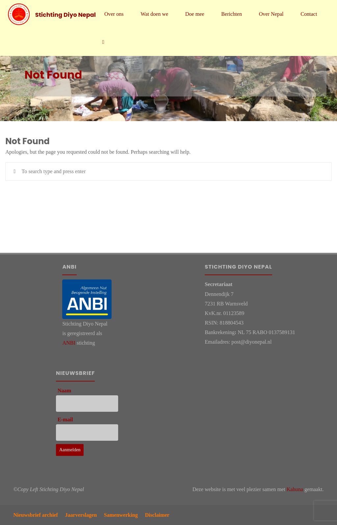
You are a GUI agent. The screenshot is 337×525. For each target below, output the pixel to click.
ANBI (68, 343)
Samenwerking (121, 515)
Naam (64, 390)
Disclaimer (157, 515)
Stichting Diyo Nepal (65, 14)
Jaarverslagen (81, 515)
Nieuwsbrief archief (35, 515)
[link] (103, 42)
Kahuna (295, 489)
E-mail (65, 419)
